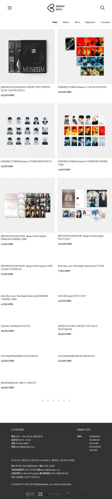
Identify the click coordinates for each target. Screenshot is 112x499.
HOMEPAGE (94, 436)
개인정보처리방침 (67, 460)
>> (69, 401)
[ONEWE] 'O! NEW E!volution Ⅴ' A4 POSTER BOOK (82, 87)
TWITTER (93, 450)
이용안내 (24, 460)
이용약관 (54, 460)
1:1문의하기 (34, 460)
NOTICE (44, 460)
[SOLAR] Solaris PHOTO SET (72, 296)
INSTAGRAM (95, 447)
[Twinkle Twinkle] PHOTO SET (16, 326)
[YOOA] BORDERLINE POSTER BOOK (19, 356)
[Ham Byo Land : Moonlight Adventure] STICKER (81, 266)
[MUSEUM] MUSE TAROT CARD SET (19, 382)
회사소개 (14, 460)
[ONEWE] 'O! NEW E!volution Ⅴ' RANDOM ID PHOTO (26, 161)
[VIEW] (36, 473)
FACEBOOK (94, 440)
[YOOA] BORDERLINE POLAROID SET (76, 356)
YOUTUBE (94, 443)
